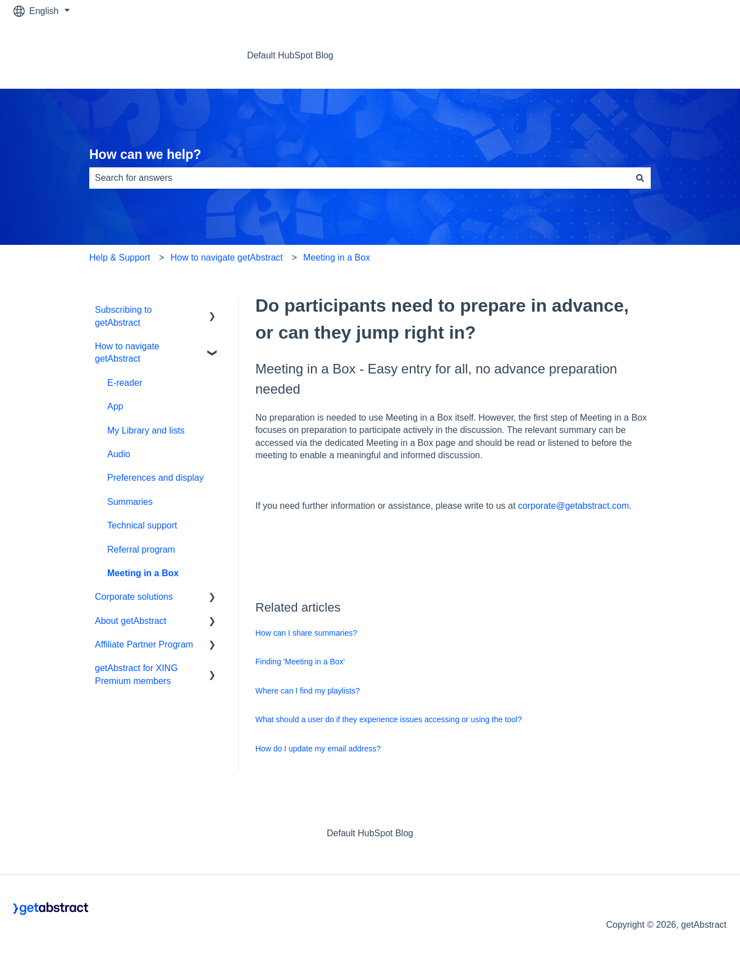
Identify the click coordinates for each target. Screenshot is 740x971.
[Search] (640, 178)
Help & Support (119, 257)
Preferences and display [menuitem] (155, 477)
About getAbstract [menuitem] (130, 621)
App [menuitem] (115, 406)
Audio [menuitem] (118, 454)
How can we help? (145, 154)
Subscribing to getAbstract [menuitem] (123, 316)
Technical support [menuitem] (142, 525)
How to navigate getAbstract (227, 257)
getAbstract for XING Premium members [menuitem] (136, 674)
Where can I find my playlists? (307, 690)
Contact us (694, 55)
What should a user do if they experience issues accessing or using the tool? (388, 719)
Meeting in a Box (336, 257)
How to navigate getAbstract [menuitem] (127, 352)
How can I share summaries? (306, 632)
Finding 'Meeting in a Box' (300, 661)
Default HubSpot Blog (290, 55)
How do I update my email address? (318, 748)
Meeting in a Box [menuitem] (143, 573)
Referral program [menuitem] (141, 549)
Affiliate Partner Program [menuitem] (144, 644)
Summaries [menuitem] (130, 502)
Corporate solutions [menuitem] (134, 596)
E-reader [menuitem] (124, 383)
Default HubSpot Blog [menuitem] (370, 833)
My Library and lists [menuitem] (146, 430)
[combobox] (359, 178)
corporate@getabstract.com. (575, 505)
